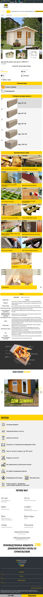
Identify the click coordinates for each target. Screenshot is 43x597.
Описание (16, 297)
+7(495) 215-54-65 (5, 1)
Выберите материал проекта (22, 96)
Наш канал (21, 371)
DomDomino (4, 72)
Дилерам (29, 11)
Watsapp (12, 2)
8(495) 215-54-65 (21, 560)
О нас (21, 11)
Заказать (21, 294)
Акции (12, 11)
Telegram (21, 2)
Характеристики (25, 297)
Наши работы (17, 11)
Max (16, 2)
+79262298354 (22, 562)
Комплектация (22, 83)
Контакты (33, 11)
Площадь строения (24, 69)
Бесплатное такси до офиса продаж (21, 66)
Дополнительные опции (21, 153)
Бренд (2, 70)
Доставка (24, 11)
